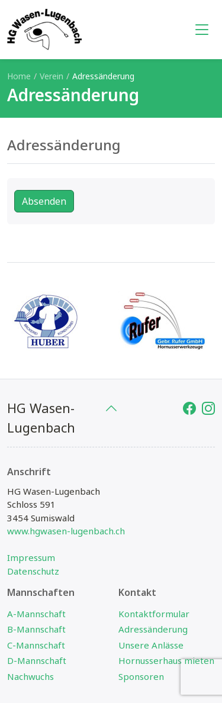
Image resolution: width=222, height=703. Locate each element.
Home (19, 76)
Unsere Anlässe (151, 645)
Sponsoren (141, 676)
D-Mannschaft (36, 660)
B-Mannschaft (36, 629)
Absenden (44, 201)
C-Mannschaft (36, 645)
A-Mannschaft (36, 614)
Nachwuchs (30, 676)
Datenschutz (33, 571)
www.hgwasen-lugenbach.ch (66, 531)
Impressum (31, 557)
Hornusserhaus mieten (166, 660)
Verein (51, 76)
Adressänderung (153, 629)
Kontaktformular (153, 614)
